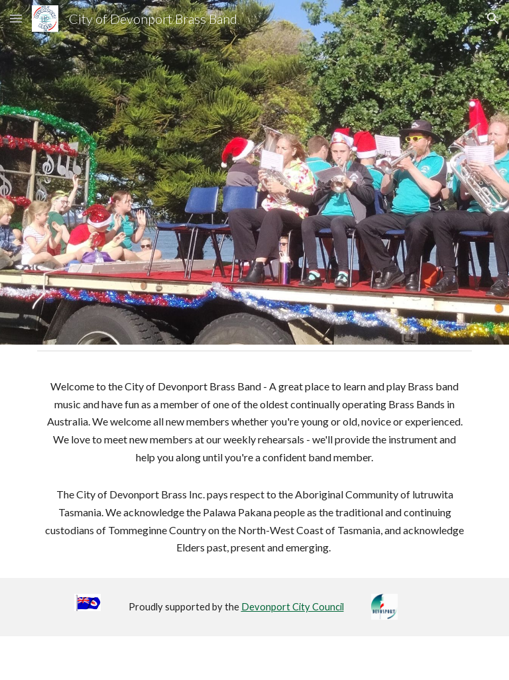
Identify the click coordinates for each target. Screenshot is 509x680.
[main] (254, 467)
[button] (16, 18)
